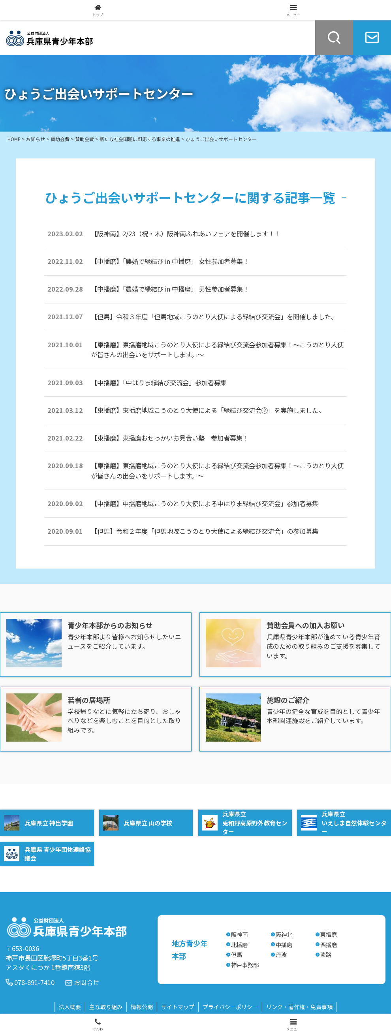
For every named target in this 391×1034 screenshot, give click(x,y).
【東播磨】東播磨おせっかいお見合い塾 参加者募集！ (170, 438)
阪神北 (284, 934)
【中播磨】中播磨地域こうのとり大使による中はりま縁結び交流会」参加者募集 (204, 503)
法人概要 (70, 1007)
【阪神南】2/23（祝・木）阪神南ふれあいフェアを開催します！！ (192, 233)
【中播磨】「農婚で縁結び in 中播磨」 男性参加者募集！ (170, 289)
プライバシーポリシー (230, 1007)
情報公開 (142, 1007)
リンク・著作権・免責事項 (299, 1007)
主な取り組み (105, 1007)
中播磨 (284, 944)
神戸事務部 (245, 965)
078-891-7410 (34, 982)
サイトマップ (177, 1007)
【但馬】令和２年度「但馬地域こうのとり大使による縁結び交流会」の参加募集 (204, 531)
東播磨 (328, 934)
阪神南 (239, 934)
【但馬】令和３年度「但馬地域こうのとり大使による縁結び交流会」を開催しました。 (214, 316)
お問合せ (86, 982)
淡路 (325, 954)
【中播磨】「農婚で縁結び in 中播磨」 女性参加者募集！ (170, 261)
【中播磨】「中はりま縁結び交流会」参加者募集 (159, 382)
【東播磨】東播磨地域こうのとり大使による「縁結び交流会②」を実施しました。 (208, 410)
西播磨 (328, 944)
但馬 (236, 954)
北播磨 (239, 944)
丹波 (281, 954)
